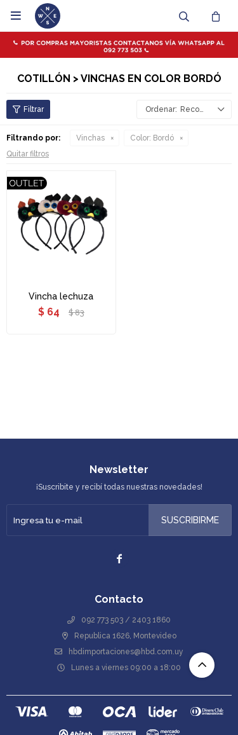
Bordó (152, 138)
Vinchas (90, 138)
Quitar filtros (27, 153)
